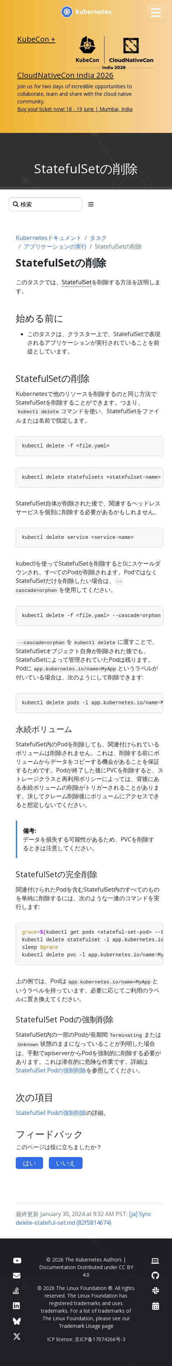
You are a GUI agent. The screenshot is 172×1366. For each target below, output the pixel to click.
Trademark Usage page (86, 1325)
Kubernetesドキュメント (49, 238)
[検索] (45, 204)
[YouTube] (17, 1260)
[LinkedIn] (16, 1305)
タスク (98, 238)
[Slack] (155, 1290)
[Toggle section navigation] (91, 204)
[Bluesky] (17, 1321)
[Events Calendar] (155, 1305)
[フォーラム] (16, 1275)
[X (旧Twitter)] (17, 1336)
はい (29, 1163)
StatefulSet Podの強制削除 (51, 1070)
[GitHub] (155, 1275)
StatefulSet (77, 282)
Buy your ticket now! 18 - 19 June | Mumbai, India (75, 109)
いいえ (65, 1163)
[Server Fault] (16, 1290)
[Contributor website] (155, 1260)
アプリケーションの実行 (55, 246)
